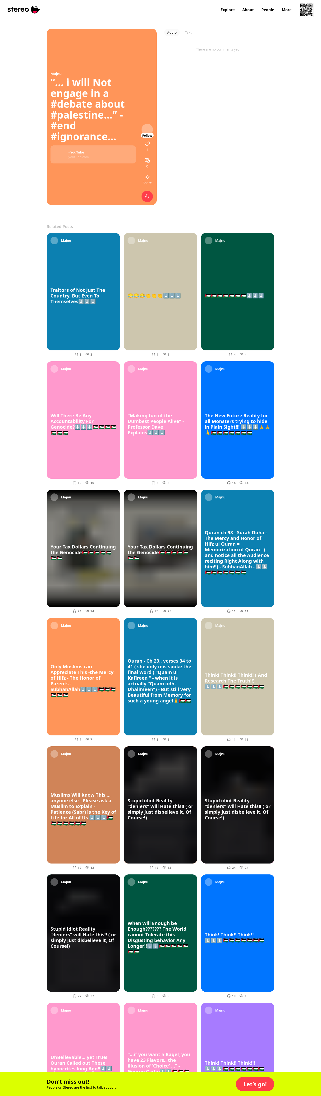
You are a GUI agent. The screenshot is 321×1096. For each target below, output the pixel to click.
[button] (255, 1084)
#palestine (77, 114)
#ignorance (79, 136)
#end (63, 125)
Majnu (56, 73)
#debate (71, 104)
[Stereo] (24, 10)
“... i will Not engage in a (81, 87)
